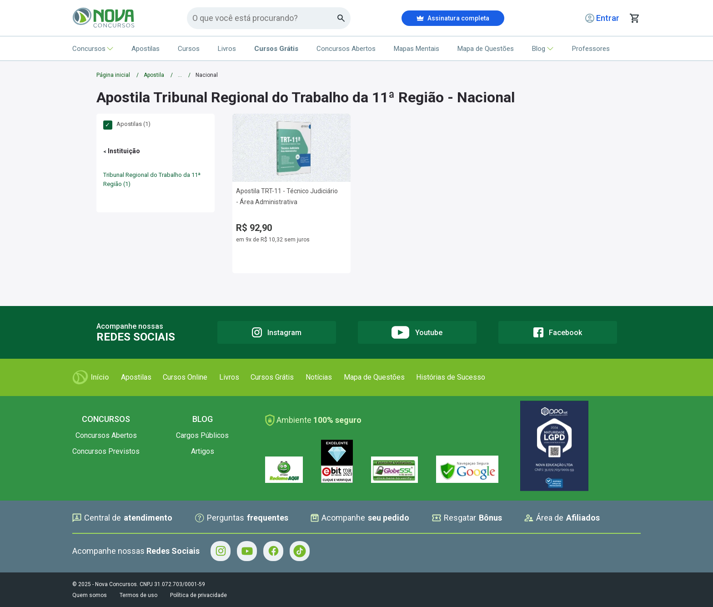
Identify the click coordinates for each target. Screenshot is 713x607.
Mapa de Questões (485, 49)
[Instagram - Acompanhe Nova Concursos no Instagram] (221, 551)
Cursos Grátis (272, 377)
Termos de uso (138, 595)
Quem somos (89, 595)
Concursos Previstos (106, 451)
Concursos (92, 49)
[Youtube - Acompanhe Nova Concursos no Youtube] (247, 551)
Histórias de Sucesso (450, 377)
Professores (591, 49)
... (180, 75)
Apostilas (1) (127, 124)
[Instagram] (276, 332)
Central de (122, 518)
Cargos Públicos (202, 435)
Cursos (189, 49)
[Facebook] (557, 332)
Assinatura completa (453, 18)
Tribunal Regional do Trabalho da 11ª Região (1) (152, 179)
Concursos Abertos (346, 49)
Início (90, 377)
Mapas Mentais (416, 49)
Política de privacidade (198, 595)
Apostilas (145, 49)
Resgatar (467, 518)
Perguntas (241, 518)
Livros (227, 49)
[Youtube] (417, 332)
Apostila (154, 75)
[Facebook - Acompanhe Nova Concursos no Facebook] (273, 551)
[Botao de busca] (341, 18)
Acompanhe (360, 518)
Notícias (319, 377)
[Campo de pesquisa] (264, 18)
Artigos (202, 451)
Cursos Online (185, 377)
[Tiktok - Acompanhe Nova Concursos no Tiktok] (300, 551)
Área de (562, 518)
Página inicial (113, 75)
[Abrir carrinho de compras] (634, 18)
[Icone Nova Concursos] (104, 18)
